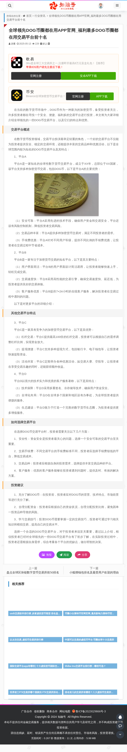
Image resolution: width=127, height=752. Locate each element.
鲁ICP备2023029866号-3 (89, 719)
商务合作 (52, 719)
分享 (82, 562)
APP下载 (102, 96)
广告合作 (26, 719)
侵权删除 (39, 719)
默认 (46, 43)
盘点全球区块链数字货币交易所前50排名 (34, 580)
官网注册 (36, 76)
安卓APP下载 (87, 76)
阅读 (64, 562)
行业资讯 (40, 16)
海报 (47, 562)
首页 (29, 16)
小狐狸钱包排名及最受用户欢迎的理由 (93, 580)
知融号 (62, 724)
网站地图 (64, 719)
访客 (15, 43)
